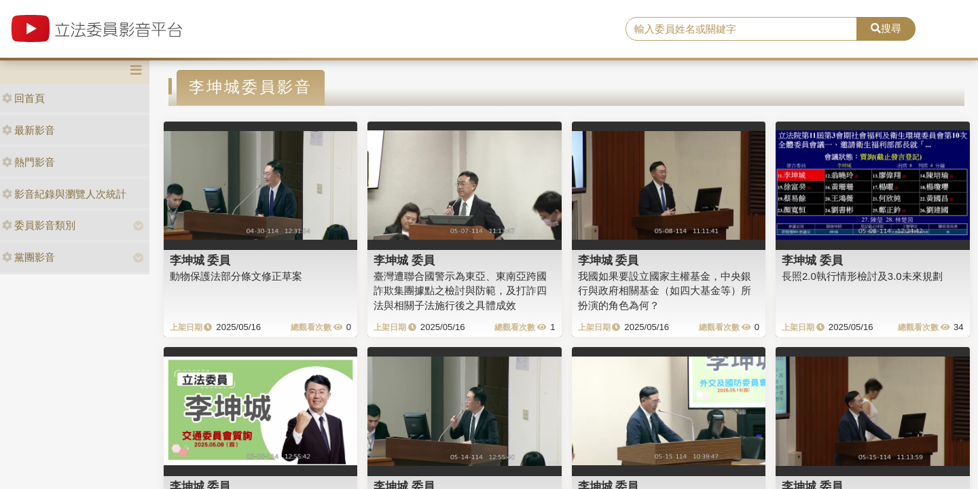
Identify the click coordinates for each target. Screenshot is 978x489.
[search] (741, 29)
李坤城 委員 (200, 260)
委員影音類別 (38, 225)
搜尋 (886, 28)
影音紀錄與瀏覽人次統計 (64, 194)
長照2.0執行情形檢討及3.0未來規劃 (862, 276)
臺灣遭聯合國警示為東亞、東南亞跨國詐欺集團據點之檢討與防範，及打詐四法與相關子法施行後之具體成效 (460, 290)
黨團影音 (28, 257)
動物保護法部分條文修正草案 (236, 276)
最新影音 (28, 130)
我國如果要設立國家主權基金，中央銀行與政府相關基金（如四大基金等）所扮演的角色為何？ (664, 290)
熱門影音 (28, 162)
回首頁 (23, 98)
